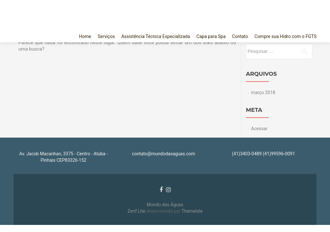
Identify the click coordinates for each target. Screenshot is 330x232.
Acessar (259, 128)
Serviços (106, 36)
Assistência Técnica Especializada (155, 36)
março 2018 (263, 92)
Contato (240, 36)
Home (85, 36)
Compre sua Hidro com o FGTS (285, 36)
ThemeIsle (191, 211)
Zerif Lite (137, 211)
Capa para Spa (211, 36)
